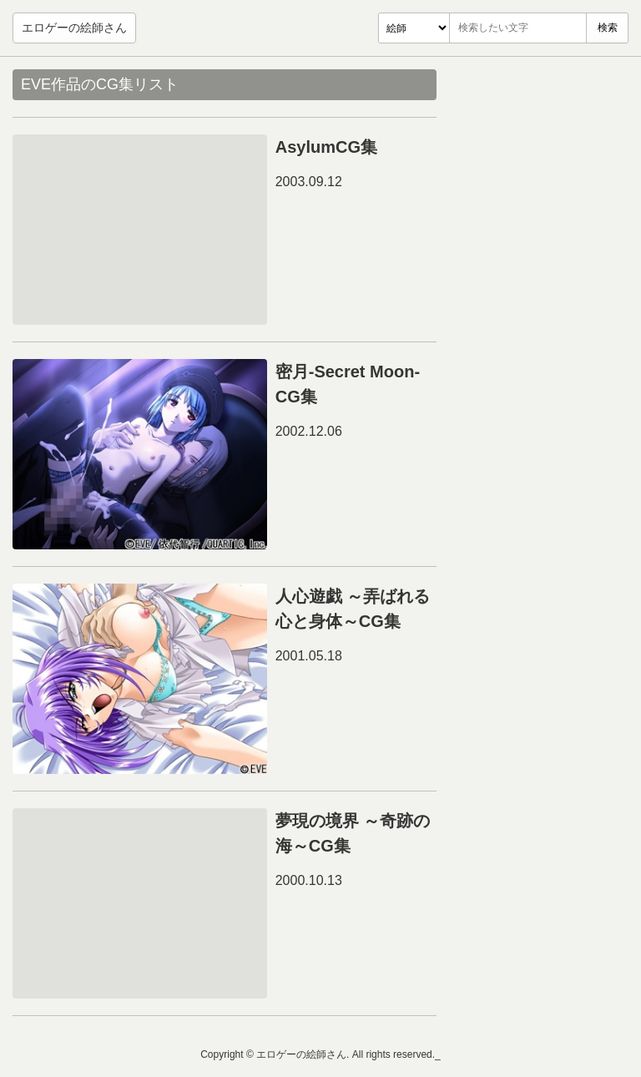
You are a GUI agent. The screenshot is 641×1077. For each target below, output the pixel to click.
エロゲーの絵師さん (74, 27)
